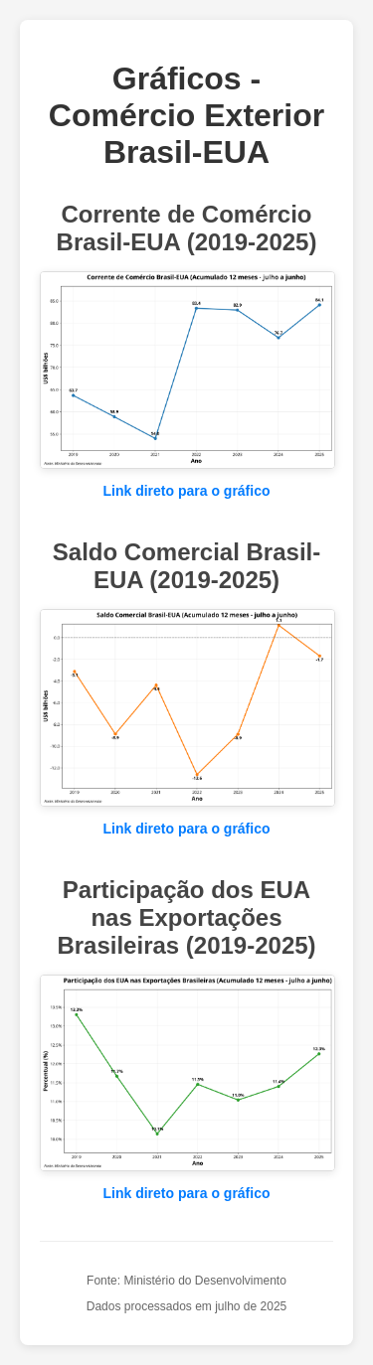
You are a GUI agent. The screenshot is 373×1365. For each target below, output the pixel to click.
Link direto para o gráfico (186, 491)
